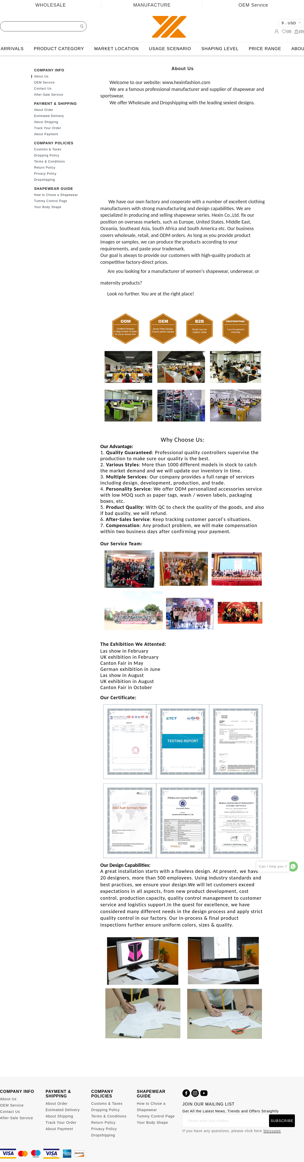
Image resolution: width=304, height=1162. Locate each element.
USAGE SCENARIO (170, 48)
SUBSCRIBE (282, 1121)
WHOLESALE (50, 5)
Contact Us (42, 88)
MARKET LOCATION (116, 48)
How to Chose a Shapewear (56, 195)
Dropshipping (44, 180)
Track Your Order (47, 128)
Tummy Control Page (50, 201)
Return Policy (44, 167)
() (287, 31)
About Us (41, 76)
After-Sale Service (48, 94)
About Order (43, 110)
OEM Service (253, 5)
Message (272, 1131)
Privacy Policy (45, 173)
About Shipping (46, 122)
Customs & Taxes (47, 149)
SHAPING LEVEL (220, 48)
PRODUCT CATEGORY (59, 48)
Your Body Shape (47, 207)
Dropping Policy (46, 155)
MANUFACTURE (152, 5)
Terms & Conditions (49, 161)
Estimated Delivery (49, 116)
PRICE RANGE (265, 48)
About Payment (46, 134)
